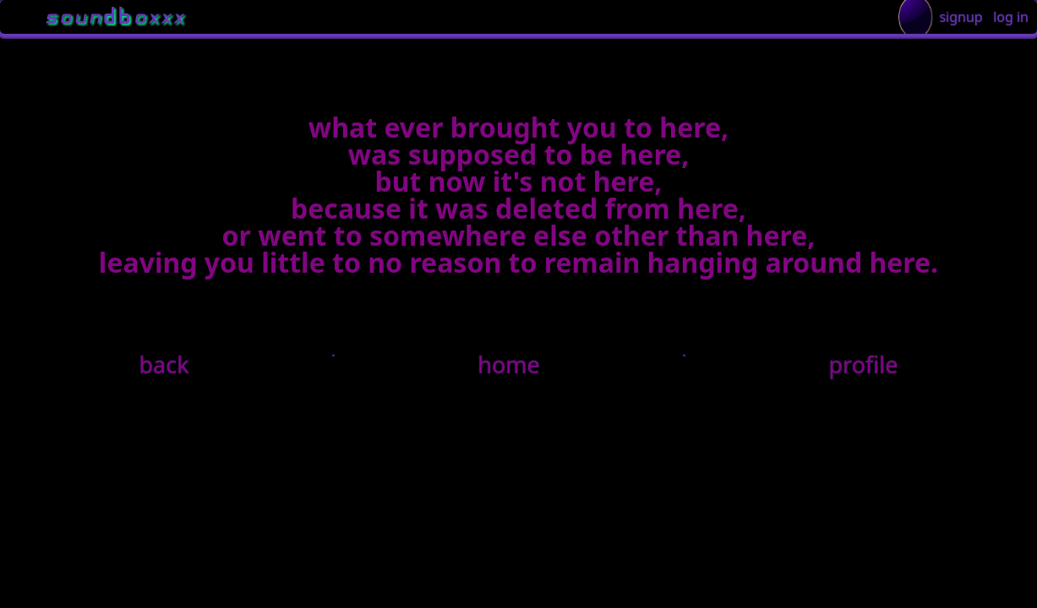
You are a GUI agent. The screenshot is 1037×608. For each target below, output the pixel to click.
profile (863, 364)
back (164, 364)
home (509, 364)
